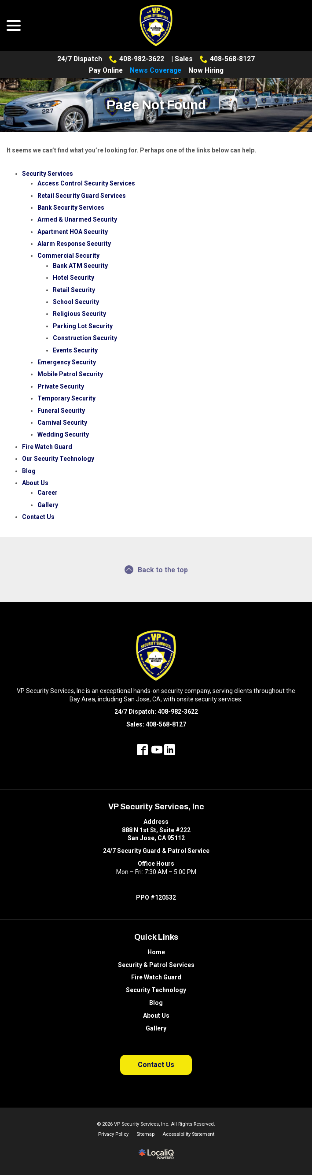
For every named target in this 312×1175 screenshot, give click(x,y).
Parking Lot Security (83, 326)
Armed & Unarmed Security (77, 219)
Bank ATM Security (80, 265)
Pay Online (106, 70)
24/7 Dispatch (79, 59)
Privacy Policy (113, 1134)
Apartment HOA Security (72, 231)
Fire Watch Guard (47, 446)
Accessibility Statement (188, 1134)
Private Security (60, 386)
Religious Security (79, 313)
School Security (76, 301)
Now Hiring (206, 70)
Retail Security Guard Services (81, 195)
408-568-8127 (227, 59)
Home (156, 952)
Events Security (75, 350)
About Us (35, 482)
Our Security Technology (58, 458)
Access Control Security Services (86, 183)
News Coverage (155, 70)
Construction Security (85, 337)
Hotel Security (73, 277)
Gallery (47, 504)
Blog (29, 470)
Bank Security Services (70, 207)
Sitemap (145, 1134)
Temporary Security (66, 398)
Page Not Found (156, 105)
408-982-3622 (136, 59)
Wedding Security (63, 434)
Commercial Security (68, 255)
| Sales (182, 59)
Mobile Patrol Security (70, 374)
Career (47, 492)
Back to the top (156, 569)
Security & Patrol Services (156, 964)
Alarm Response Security (74, 243)
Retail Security (74, 289)
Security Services (47, 173)
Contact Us (38, 516)
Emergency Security (66, 362)
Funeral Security (61, 410)
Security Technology (156, 989)
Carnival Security (62, 422)
